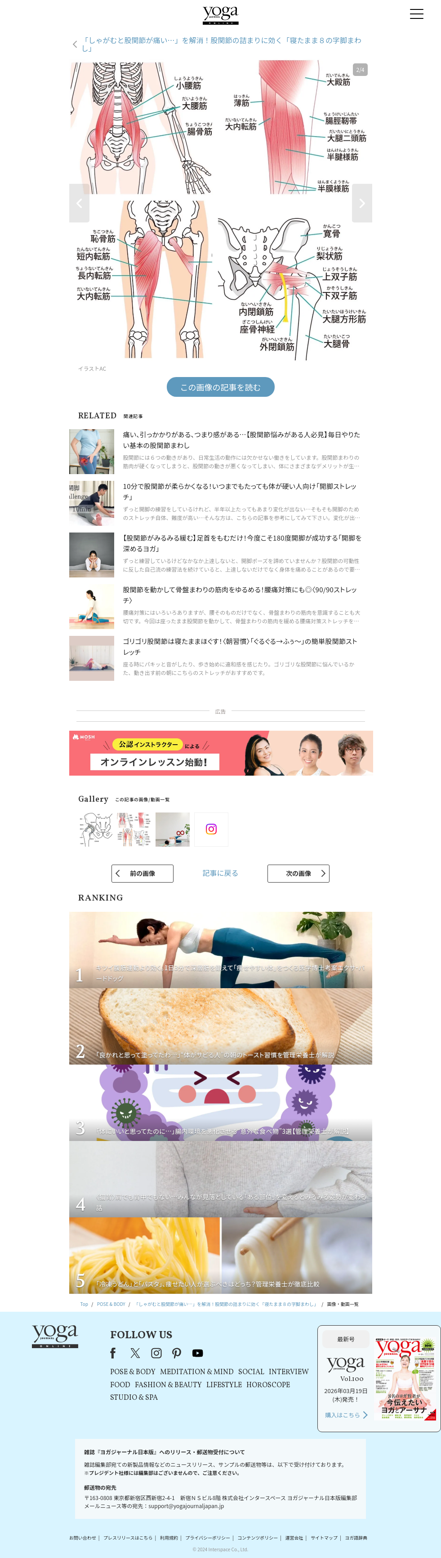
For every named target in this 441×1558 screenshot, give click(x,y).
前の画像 (142, 873)
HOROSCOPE (268, 1385)
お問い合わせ (82, 1537)
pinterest (177, 1353)
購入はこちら (342, 1415)
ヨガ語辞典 (356, 1537)
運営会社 (294, 1537)
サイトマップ (324, 1537)
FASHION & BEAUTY (168, 1385)
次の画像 (298, 873)
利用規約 (169, 1537)
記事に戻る (220, 873)
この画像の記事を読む (220, 387)
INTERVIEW (289, 1372)
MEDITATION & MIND (197, 1372)
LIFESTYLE (224, 1385)
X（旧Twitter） (136, 1353)
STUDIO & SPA (134, 1398)
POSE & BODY (133, 1372)
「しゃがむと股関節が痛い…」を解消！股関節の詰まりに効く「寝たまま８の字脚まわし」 (221, 44)
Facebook (115, 1353)
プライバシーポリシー (207, 1537)
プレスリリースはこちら (128, 1537)
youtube (198, 1353)
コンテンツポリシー (257, 1537)
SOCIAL (251, 1372)
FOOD (120, 1385)
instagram (156, 1353)
